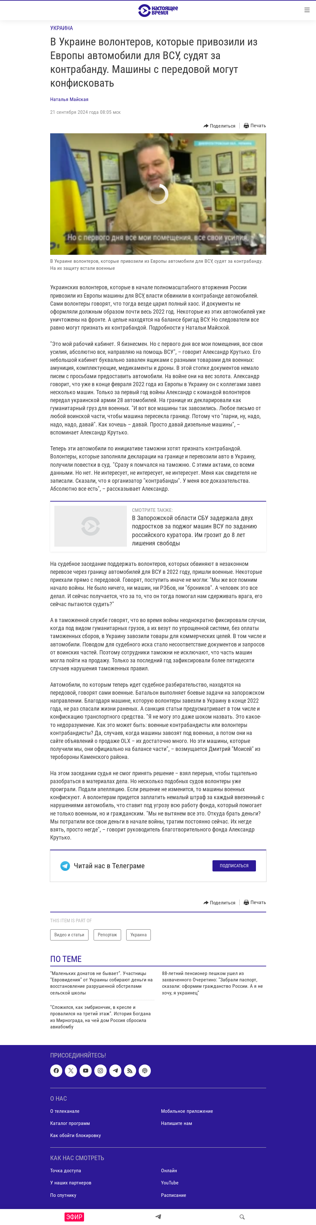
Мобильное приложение (187, 1111)
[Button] (220, 125)
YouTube (170, 1183)
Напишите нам (176, 1123)
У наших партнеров (70, 1183)
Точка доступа (65, 1170)
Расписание (173, 1195)
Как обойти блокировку (75, 1135)
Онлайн (169, 1170)
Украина (61, 28)
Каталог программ (70, 1123)
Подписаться (234, 865)
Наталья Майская (69, 99)
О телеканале (65, 1111)
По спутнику (63, 1195)
